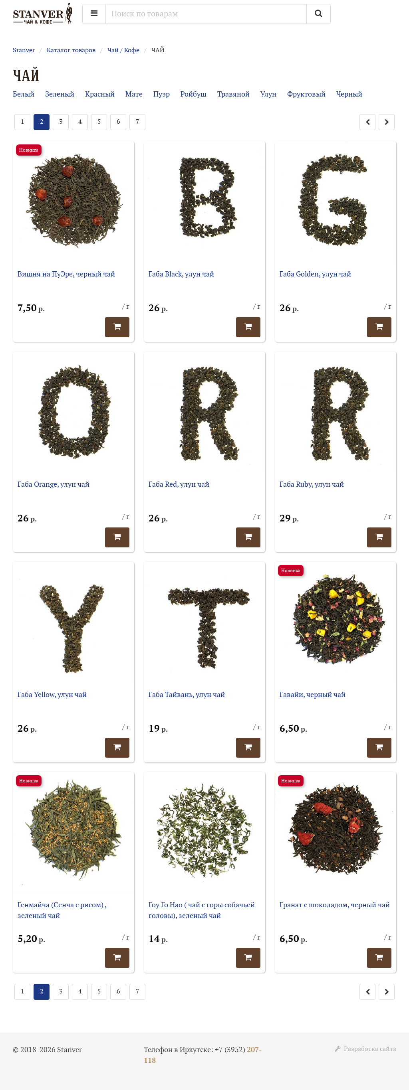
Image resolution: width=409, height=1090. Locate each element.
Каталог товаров (71, 50)
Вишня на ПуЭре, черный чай (66, 274)
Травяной (233, 94)
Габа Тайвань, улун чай (187, 695)
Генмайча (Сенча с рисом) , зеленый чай (62, 910)
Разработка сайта (365, 1049)
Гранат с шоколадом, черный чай (335, 905)
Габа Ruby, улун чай (312, 484)
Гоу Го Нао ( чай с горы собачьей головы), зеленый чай (202, 910)
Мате (134, 94)
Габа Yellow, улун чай (52, 695)
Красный (100, 94)
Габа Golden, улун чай (315, 274)
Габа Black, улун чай (181, 274)
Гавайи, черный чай (312, 695)
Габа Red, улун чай (179, 484)
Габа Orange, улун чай (53, 484)
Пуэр (161, 94)
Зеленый (59, 94)
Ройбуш (193, 94)
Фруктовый (306, 94)
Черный (349, 94)
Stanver (24, 50)
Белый (23, 94)
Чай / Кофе (123, 50)
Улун (268, 94)
